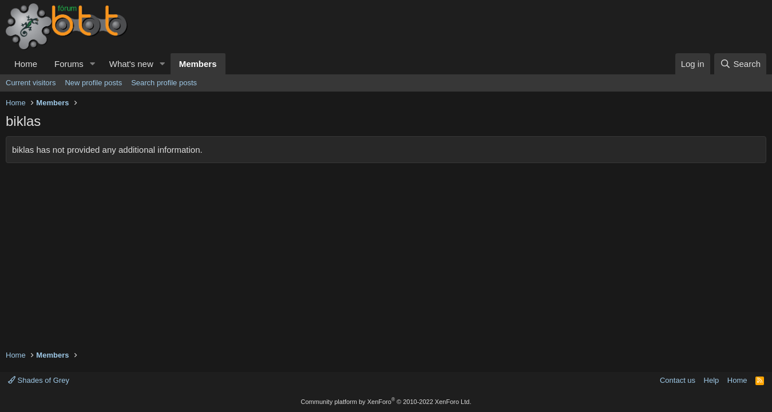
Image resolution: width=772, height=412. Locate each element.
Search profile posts (164, 82)
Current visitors (31, 82)
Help (711, 380)
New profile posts (93, 82)
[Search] (740, 63)
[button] (93, 63)
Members (198, 64)
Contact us (677, 380)
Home (25, 64)
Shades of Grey (38, 380)
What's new (131, 64)
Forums (69, 64)
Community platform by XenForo (386, 401)
